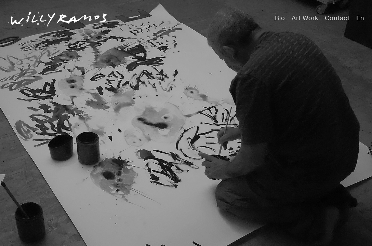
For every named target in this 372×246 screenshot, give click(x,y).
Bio (280, 18)
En (360, 18)
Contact (337, 18)
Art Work (305, 18)
